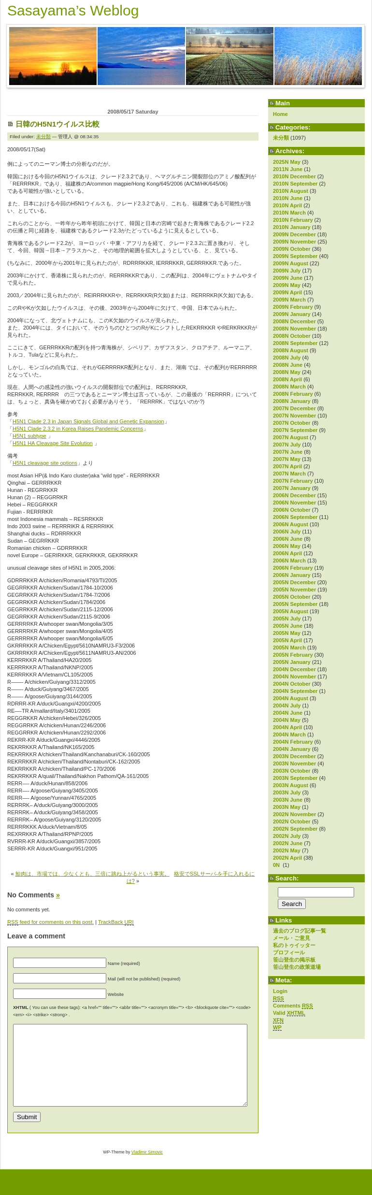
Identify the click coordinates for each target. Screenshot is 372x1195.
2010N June (287, 198)
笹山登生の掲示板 (294, 960)
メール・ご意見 (291, 938)
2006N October (292, 510)
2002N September (295, 829)
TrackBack (116, 922)
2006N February (293, 568)
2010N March (289, 213)
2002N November (294, 814)
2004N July (286, 705)
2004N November (294, 676)
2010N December (294, 176)
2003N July (286, 792)
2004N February (293, 742)
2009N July (286, 271)
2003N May (286, 807)
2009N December (294, 234)
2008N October (292, 336)
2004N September (295, 691)
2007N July (286, 444)
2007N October (292, 423)
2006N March (289, 560)
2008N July (286, 357)
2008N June (287, 365)
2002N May (286, 850)
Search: (287, 878)
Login (280, 991)
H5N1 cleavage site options (45, 463)
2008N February (293, 394)
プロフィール (289, 952)
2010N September (295, 184)
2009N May (286, 285)
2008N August (290, 350)
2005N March (289, 647)
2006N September (295, 517)
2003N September (295, 778)
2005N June (287, 626)
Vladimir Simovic (147, 1168)
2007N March (289, 473)
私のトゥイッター (294, 945)
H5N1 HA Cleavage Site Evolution (53, 443)
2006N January (292, 575)
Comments (293, 1006)
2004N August (290, 698)
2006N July (286, 531)
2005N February (293, 655)
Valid (289, 1013)
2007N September (295, 430)
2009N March (289, 299)
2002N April (287, 858)
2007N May (286, 459)
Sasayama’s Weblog (73, 10)
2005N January (292, 662)
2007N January (292, 488)
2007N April (287, 466)
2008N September (295, 343)
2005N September (295, 604)
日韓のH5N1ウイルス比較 (57, 124)
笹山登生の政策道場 (297, 967)
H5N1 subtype (29, 436)
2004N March (289, 734)
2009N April (287, 292)
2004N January (292, 749)
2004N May (286, 720)
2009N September (295, 256)
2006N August (290, 524)
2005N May (286, 633)
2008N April (287, 379)
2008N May (286, 372)
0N (277, 865)
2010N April (287, 205)
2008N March (289, 386)
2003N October (292, 771)
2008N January (292, 401)
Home (280, 114)
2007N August (290, 437)
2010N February (293, 220)
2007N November (294, 415)
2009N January (292, 314)
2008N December (294, 321)
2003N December (294, 756)
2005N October (292, 597)
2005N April (287, 640)
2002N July (286, 836)
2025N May (286, 162)
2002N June (287, 843)
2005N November (294, 589)
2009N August (290, 263)
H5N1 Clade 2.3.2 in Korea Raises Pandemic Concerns (78, 429)
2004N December (294, 669)
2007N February (293, 481)
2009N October (292, 249)
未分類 (281, 138)
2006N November (294, 502)
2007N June (287, 452)
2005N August (290, 611)
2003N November (294, 763)
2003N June (287, 800)
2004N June (287, 713)
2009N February (293, 307)
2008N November (294, 328)
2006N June (287, 539)
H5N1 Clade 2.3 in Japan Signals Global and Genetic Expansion (88, 421)
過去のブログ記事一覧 (299, 931)
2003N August (290, 785)
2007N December (294, 408)
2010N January (292, 227)
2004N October (292, 684)
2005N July (286, 618)
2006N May (286, 546)
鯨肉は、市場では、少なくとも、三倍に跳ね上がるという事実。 (92, 874)
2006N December (294, 495)
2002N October (292, 821)
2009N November (294, 242)
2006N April (287, 553)
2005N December (294, 582)
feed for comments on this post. (50, 922)
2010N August (290, 191)
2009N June (287, 278)
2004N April (287, 727)
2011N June (287, 169)
